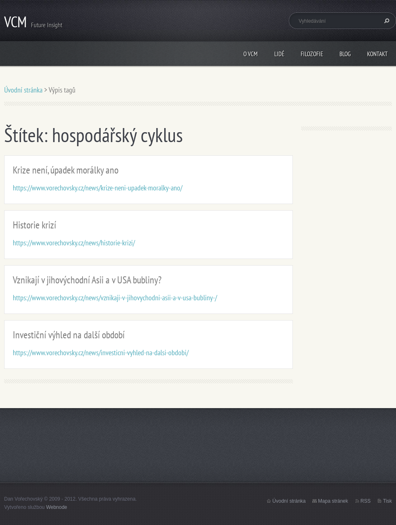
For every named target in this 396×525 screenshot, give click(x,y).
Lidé (279, 54)
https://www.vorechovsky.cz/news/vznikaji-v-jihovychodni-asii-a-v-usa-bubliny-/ (115, 297)
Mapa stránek (333, 501)
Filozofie (312, 54)
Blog (345, 54)
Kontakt (377, 54)
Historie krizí (34, 225)
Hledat (386, 20)
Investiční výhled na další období (69, 334)
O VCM (250, 54)
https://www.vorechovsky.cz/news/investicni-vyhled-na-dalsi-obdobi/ (101, 352)
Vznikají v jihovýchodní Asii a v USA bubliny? (87, 279)
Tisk (387, 501)
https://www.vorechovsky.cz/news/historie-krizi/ (74, 242)
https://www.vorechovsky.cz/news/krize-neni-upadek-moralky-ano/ (97, 187)
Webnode (56, 507)
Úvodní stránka (23, 90)
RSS (366, 501)
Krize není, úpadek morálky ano (65, 170)
